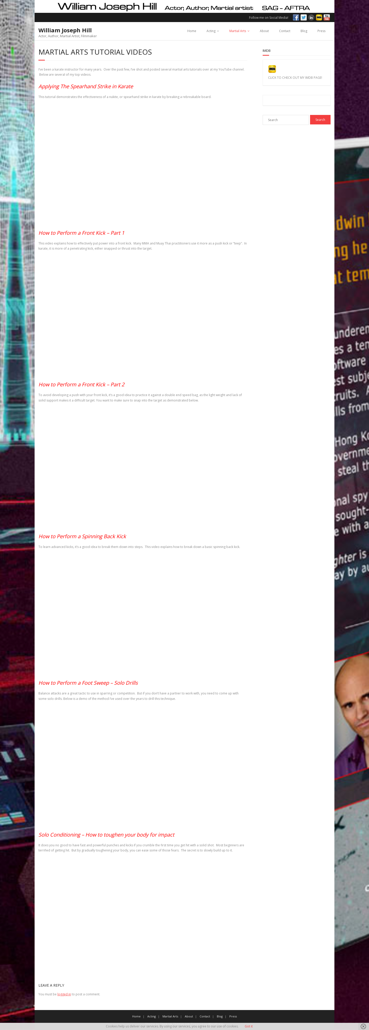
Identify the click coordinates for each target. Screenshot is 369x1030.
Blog (304, 31)
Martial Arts (237, 31)
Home (191, 31)
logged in (64, 994)
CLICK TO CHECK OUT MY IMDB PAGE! (295, 77)
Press (321, 31)
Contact (284, 31)
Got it (249, 1026)
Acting (211, 31)
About (264, 31)
